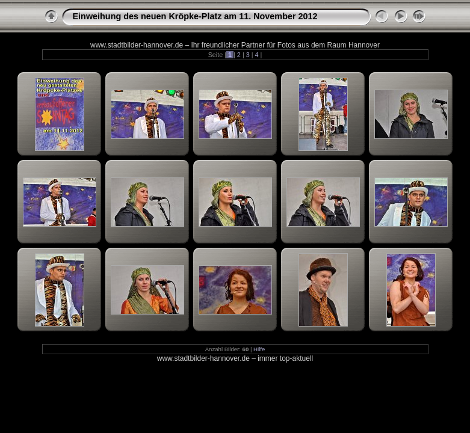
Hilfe (259, 349)
